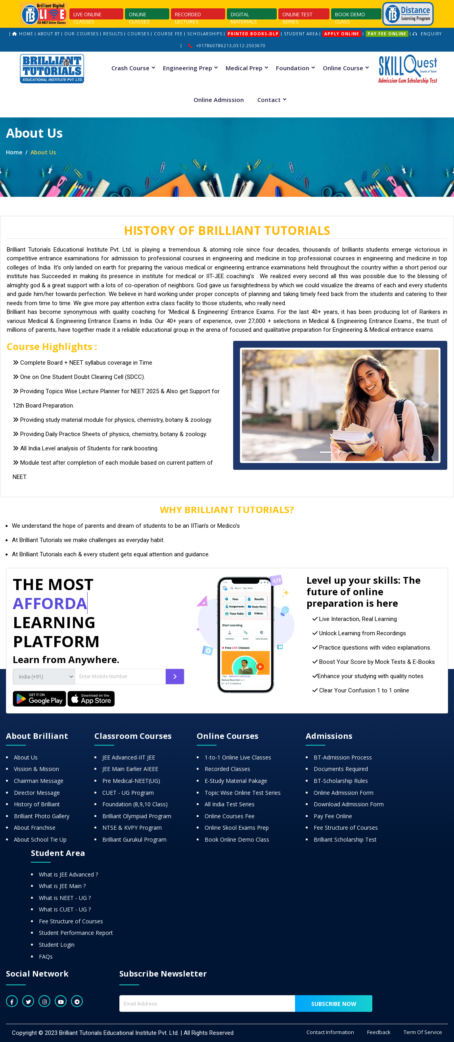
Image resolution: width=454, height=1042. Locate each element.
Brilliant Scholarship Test (345, 839)
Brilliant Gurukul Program (134, 839)
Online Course (343, 68)
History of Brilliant (37, 804)
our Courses (81, 34)
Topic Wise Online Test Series (243, 792)
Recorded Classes (227, 769)
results (113, 34)
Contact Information (330, 1032)
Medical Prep (244, 68)
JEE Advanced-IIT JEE (128, 757)
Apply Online (341, 34)
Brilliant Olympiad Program (136, 816)
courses (138, 34)
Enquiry (427, 34)
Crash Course (130, 68)
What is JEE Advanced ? (68, 874)
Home (14, 152)
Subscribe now (333, 1003)
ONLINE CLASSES (139, 15)
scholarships (204, 34)
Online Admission (218, 100)
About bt (49, 34)
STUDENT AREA (301, 34)
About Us (26, 757)
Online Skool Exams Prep (237, 827)
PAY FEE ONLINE (387, 34)
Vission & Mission (36, 769)
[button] (255, 405)
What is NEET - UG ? (65, 898)
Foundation (292, 68)
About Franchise (35, 827)
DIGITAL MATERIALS (244, 15)
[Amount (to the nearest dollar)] (120, 676)
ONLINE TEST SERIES (297, 15)
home (26, 34)
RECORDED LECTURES (188, 15)
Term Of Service (423, 1032)
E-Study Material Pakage (236, 780)
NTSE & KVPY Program (132, 827)
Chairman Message (38, 780)
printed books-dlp (253, 34)
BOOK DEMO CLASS (350, 15)
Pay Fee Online (333, 816)
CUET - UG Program (128, 792)
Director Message (37, 792)
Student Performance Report (76, 932)
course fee (168, 34)
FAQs (46, 956)
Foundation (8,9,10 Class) (135, 804)
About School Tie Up (40, 839)
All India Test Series (230, 804)
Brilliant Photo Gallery (41, 816)
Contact (269, 100)
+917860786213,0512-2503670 (227, 45)
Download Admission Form (349, 804)
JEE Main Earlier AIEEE (130, 769)
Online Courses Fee (230, 816)
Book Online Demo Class (237, 839)
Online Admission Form (344, 792)
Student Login (57, 944)
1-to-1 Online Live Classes (238, 757)
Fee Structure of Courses (346, 827)
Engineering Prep (187, 68)
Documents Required (341, 769)
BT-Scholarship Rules (341, 780)
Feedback (379, 1032)
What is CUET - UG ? (65, 909)
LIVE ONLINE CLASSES (87, 15)
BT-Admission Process (343, 757)
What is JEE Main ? (62, 886)
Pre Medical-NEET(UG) (131, 780)
